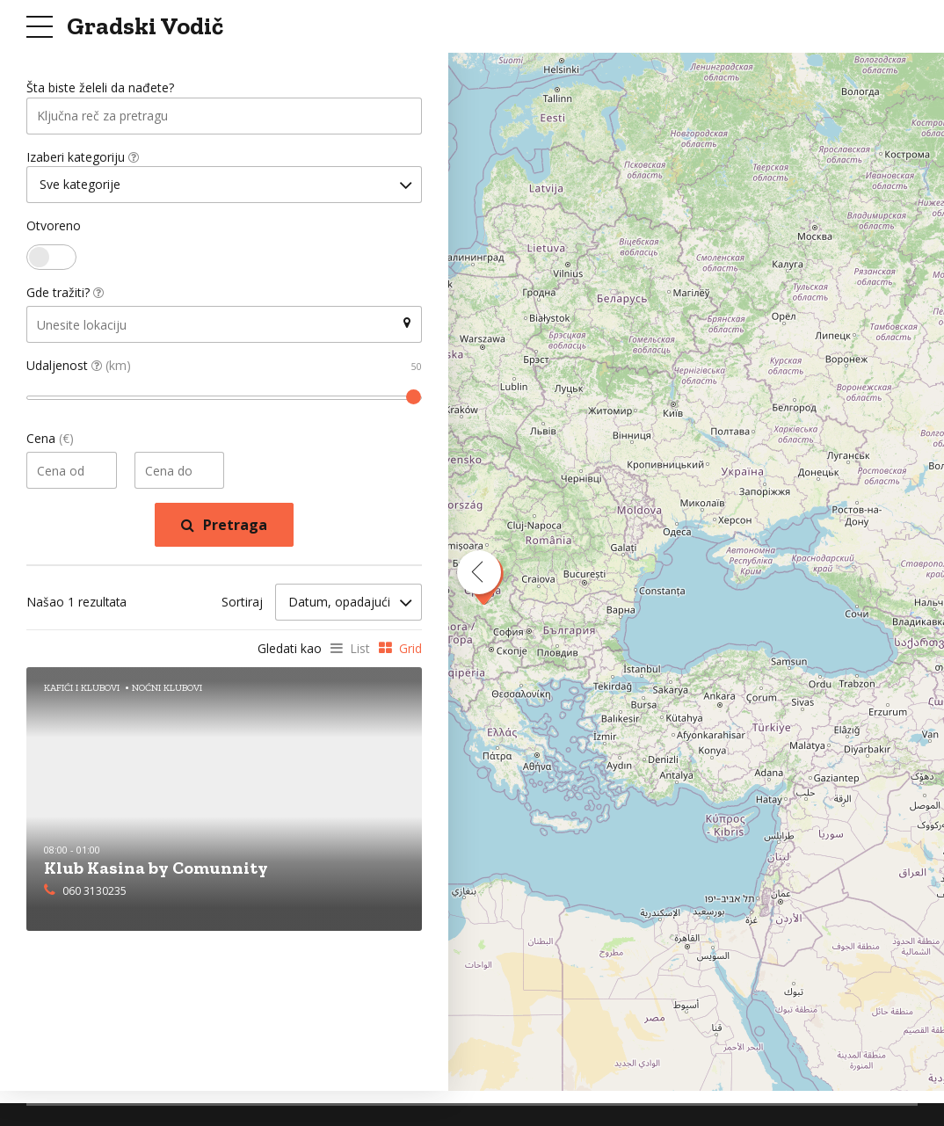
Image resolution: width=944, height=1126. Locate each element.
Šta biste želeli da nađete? (100, 88)
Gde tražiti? (65, 295)
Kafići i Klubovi (82, 688)
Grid (410, 650)
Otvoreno (53, 228)
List (360, 650)
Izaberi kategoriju (82, 157)
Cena (50, 440)
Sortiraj (242, 604)
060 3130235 (94, 892)
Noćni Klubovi (167, 688)
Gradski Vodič (145, 25)
